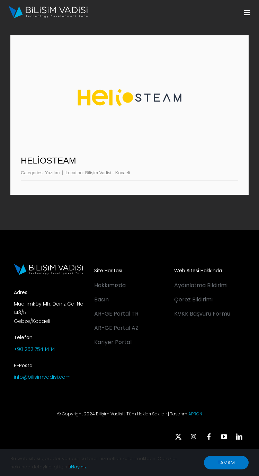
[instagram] (193, 436)
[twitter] (178, 436)
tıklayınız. (78, 467)
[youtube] (224, 436)
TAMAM (226, 462)
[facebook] (209, 436)
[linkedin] (239, 436)
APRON (195, 414)
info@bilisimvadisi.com (42, 376)
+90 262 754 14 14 (34, 349)
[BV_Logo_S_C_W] (48, 8)
